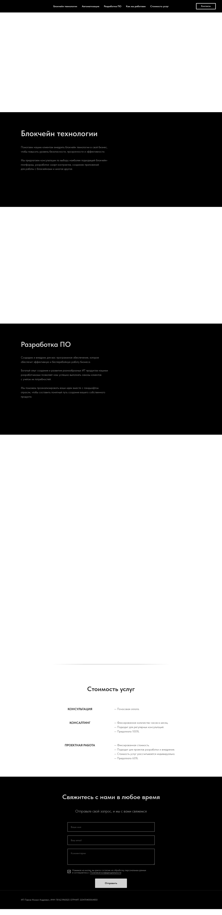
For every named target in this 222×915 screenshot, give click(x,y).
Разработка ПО (112, 6)
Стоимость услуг (159, 6)
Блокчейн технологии (65, 6)
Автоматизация (90, 6)
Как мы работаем (136, 6)
